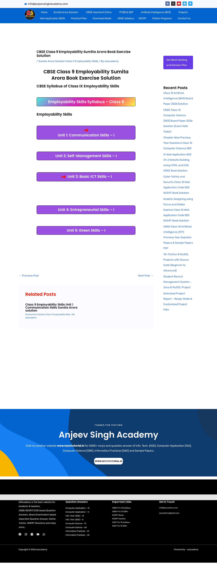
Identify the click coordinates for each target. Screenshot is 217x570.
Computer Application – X (77, 517)
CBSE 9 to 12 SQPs (120, 517)
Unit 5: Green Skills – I (86, 230)
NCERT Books (118, 521)
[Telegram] (32, 540)
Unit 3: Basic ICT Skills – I (86, 176)
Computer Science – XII (76, 533)
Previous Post (29, 275)
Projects (183, 12)
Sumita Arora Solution (66, 12)
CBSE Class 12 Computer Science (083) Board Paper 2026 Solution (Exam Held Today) (176, 126)
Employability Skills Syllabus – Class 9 (86, 101)
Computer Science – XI (76, 529)
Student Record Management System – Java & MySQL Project (177, 288)
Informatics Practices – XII (78, 541)
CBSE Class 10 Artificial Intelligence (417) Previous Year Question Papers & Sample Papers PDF (177, 243)
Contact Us (184, 18)
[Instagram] (26, 540)
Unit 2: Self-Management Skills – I (86, 155)
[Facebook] (20, 540)
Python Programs (162, 18)
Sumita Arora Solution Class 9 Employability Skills (69, 61)
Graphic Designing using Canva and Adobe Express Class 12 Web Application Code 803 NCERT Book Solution (178, 215)
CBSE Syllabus (125, 18)
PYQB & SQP (126, 12)
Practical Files (79, 18)
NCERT (142, 18)
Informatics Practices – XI (77, 537)
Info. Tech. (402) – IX (75, 521)
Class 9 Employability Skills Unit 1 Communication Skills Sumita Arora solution (52, 308)
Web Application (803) (52, 18)
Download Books (102, 18)
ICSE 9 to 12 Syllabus (121, 528)
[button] (67, 12)
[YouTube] (38, 540)
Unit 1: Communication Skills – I (86, 133)
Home (44, 12)
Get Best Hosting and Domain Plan (176, 62)
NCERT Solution (119, 525)
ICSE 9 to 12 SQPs (120, 532)
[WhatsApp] (44, 540)
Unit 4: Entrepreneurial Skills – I (86, 209)
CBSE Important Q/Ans (99, 12)
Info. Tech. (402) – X (75, 525)
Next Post (145, 275)
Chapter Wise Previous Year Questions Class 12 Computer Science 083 (178, 149)
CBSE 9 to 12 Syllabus (122, 514)
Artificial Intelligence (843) (156, 12)
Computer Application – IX (77, 514)
